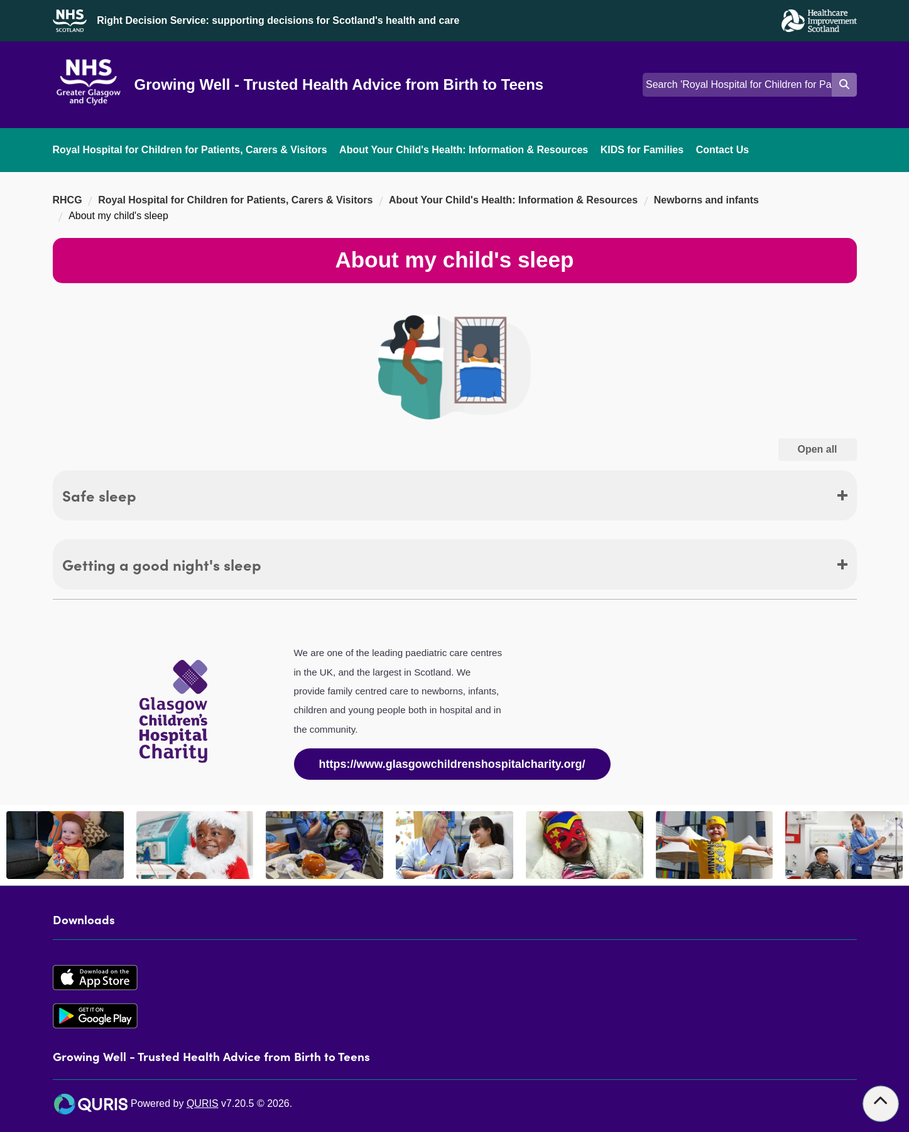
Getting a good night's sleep (161, 564)
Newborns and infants (706, 200)
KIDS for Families (642, 149)
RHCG (67, 200)
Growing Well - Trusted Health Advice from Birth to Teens (339, 84)
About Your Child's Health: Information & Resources (463, 149)
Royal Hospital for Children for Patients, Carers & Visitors (190, 149)
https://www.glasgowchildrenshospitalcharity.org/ (452, 764)
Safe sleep (99, 495)
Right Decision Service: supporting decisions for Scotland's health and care (278, 20)
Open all (826, 449)
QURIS (203, 1103)
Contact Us (722, 149)
